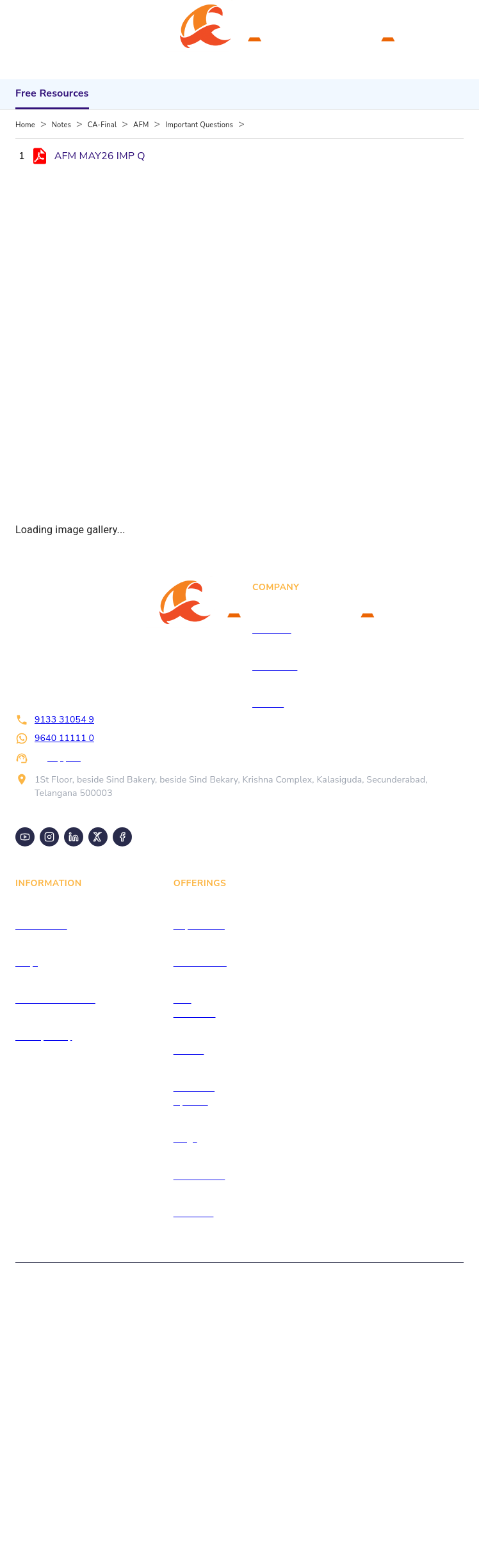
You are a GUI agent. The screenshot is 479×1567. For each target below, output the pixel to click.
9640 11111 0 (64, 738)
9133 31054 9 (64, 719)
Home (25, 125)
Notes (61, 125)
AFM (141, 125)
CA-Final (102, 125)
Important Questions (199, 125)
